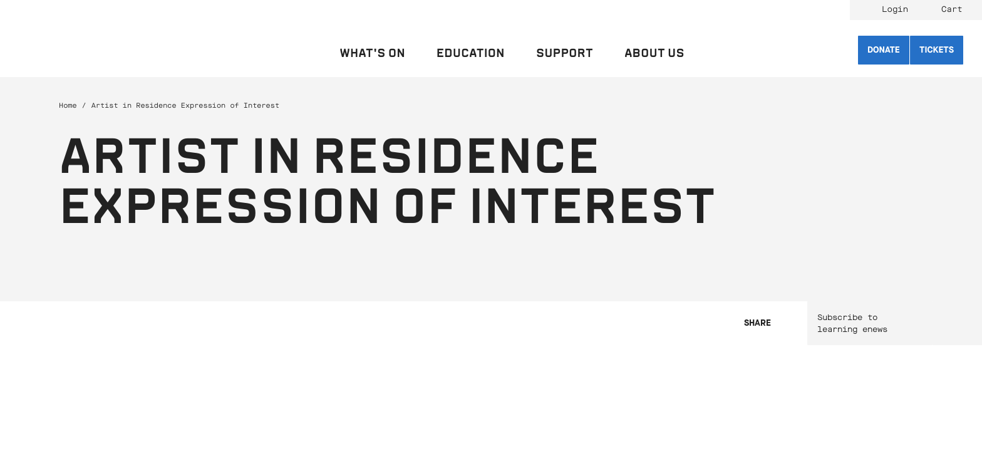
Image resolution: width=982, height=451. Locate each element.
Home (68, 105)
